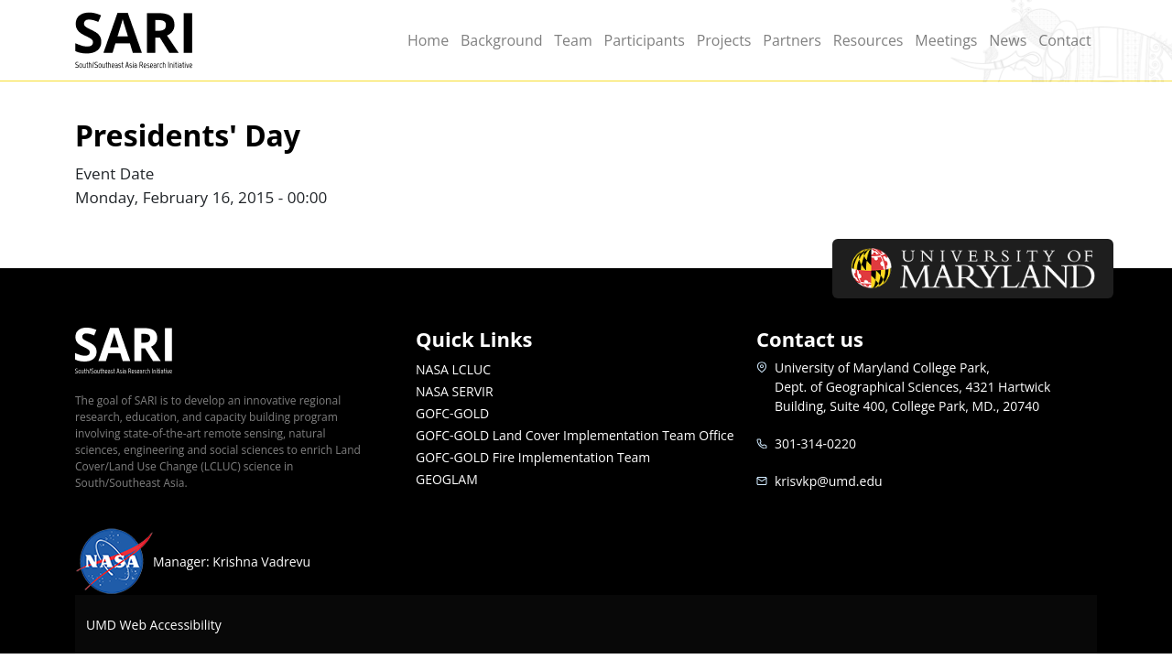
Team (573, 40)
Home (428, 40)
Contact (1064, 40)
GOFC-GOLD (452, 413)
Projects (724, 40)
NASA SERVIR (455, 391)
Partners (792, 40)
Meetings (946, 40)
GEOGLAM (447, 479)
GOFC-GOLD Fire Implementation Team (533, 457)
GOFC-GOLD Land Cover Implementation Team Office (575, 435)
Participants (644, 40)
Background (502, 40)
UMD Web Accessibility (154, 624)
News (1007, 40)
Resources (868, 40)
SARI (155, 40)
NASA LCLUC (453, 369)
